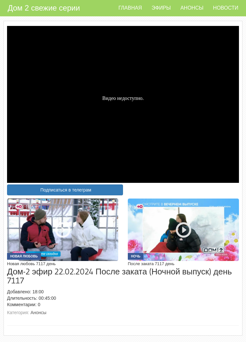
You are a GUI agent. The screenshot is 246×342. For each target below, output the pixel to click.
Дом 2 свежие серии (44, 8)
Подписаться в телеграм (65, 189)
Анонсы (191, 8)
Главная (130, 8)
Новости (225, 8)
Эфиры (161, 8)
